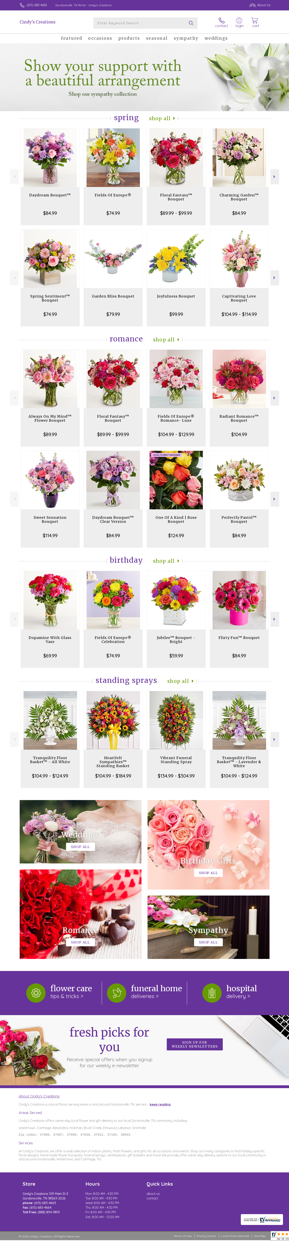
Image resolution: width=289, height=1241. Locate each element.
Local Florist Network (235, 1237)
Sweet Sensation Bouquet (50, 519)
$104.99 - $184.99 (113, 776)
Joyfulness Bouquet (176, 296)
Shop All (160, 118)
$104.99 (239, 434)
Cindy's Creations (37, 21)
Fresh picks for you (109, 1046)
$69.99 (50, 656)
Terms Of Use (183, 1237)
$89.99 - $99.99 (176, 213)
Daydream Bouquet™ (50, 195)
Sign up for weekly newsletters (195, 1044)
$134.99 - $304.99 (176, 776)
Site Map (260, 1237)
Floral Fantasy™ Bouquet (176, 197)
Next (275, 176)
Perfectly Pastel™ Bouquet (239, 519)
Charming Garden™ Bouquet (239, 197)
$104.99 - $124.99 (50, 776)
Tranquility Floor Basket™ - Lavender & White (239, 762)
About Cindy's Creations (39, 1096)
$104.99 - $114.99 (239, 314)
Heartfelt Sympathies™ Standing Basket (113, 762)
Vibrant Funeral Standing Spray (176, 760)
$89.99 (50, 434)
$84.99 (50, 213)
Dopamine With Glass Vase (50, 639)
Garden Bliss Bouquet (113, 296)
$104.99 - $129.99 (176, 434)
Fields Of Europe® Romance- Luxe (176, 418)
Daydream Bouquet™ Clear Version (113, 519)
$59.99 (176, 656)
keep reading (160, 1104)
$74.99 (113, 213)
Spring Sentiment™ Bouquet (50, 298)
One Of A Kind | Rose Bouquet (176, 519)
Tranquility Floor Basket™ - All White (50, 760)
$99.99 (176, 314)
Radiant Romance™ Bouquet (239, 418)
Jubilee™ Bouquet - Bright (176, 639)
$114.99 (50, 535)
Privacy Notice (206, 1237)
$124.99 (176, 535)
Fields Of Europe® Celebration (113, 639)
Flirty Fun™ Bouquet (239, 637)
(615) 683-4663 (36, 5)
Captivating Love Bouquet (239, 298)
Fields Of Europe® (113, 195)
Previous (14, 176)
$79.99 (113, 314)
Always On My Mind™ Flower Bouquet (50, 418)
